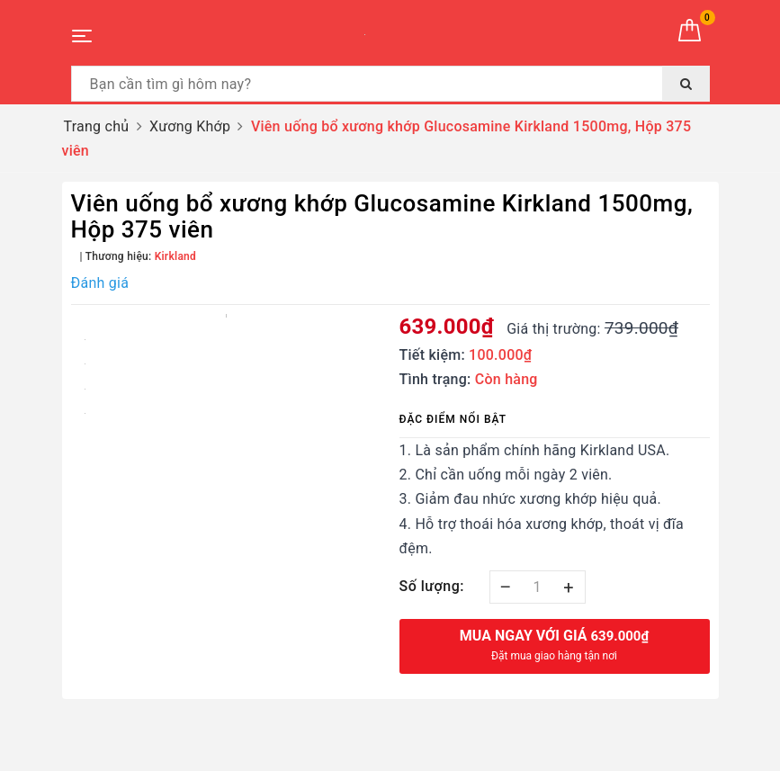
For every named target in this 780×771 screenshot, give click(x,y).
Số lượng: (432, 586)
